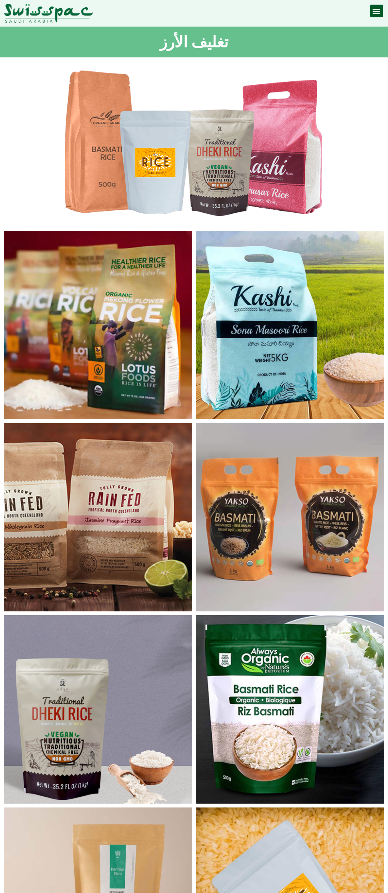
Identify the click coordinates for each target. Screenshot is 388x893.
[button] (376, 11)
